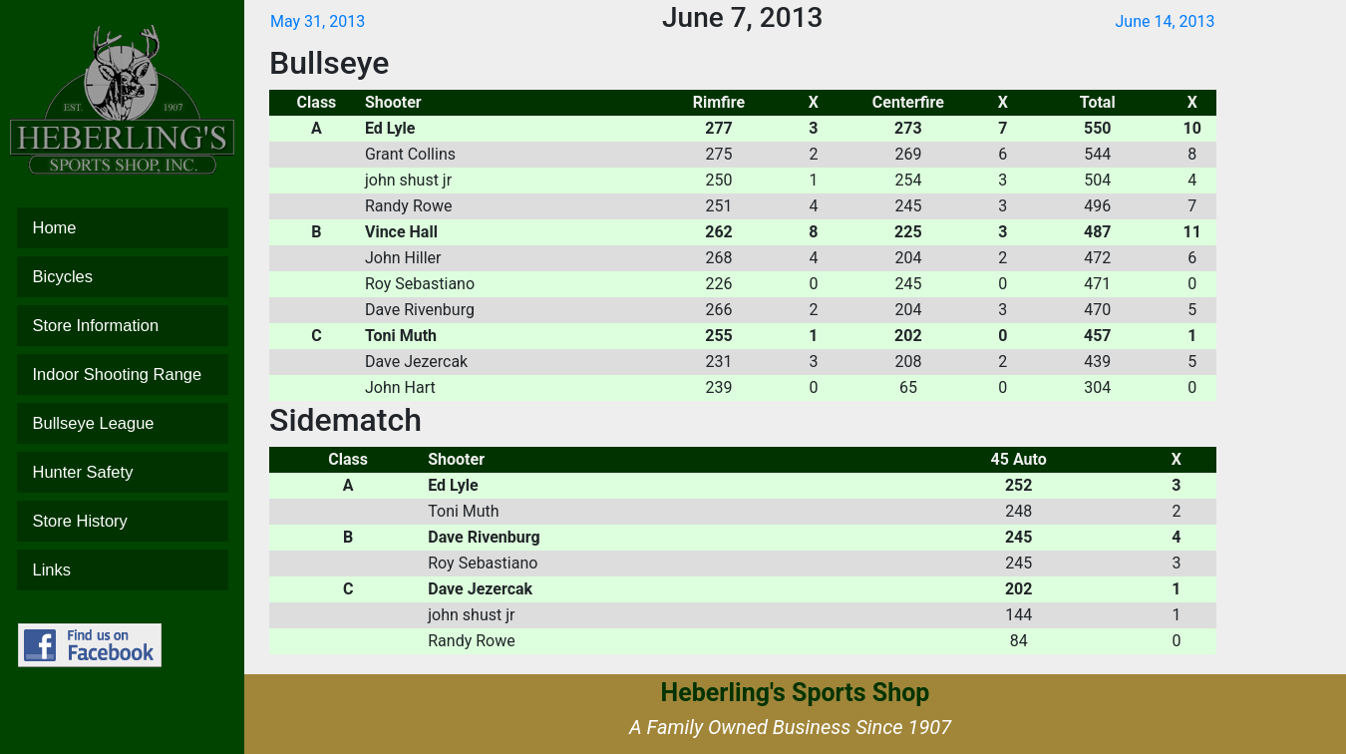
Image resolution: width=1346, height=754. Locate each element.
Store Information (122, 325)
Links (122, 570)
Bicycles (122, 276)
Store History (122, 521)
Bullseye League (122, 423)
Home (122, 227)
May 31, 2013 (317, 21)
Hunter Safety (122, 472)
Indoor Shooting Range (122, 374)
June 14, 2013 (1164, 21)
